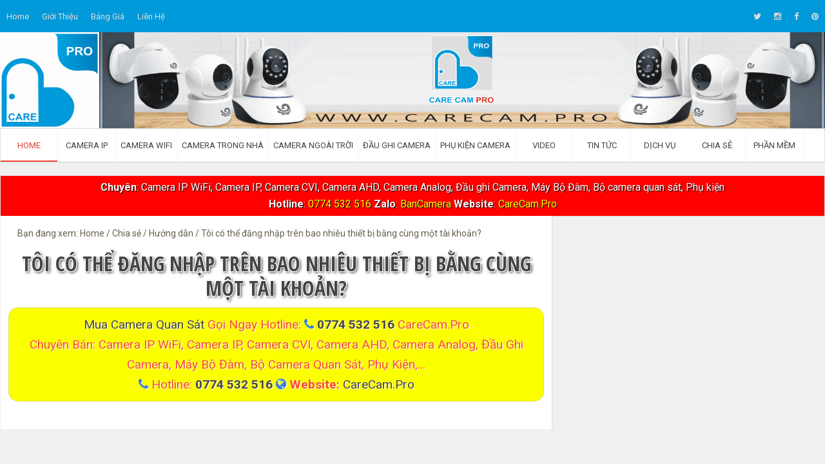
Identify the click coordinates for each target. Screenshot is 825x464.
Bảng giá (107, 16)
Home (17, 16)
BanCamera (427, 204)
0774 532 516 (339, 204)
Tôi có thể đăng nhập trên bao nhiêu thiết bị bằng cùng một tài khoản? (276, 275)
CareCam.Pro (527, 204)
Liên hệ (151, 16)
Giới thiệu (60, 16)
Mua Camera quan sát (146, 324)
